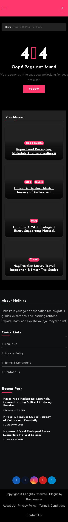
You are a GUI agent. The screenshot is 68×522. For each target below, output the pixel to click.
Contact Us (12, 372)
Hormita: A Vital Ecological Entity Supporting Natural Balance (34, 231)
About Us (11, 344)
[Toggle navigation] (4, 8)
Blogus (53, 494)
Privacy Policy (14, 353)
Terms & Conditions (18, 362)
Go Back (34, 88)
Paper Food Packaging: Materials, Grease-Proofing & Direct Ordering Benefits (34, 153)
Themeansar (34, 499)
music (39, 181)
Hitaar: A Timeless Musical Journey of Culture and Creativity (34, 192)
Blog (28, 181)
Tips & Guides (34, 142)
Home (8, 27)
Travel (34, 259)
